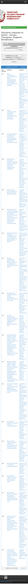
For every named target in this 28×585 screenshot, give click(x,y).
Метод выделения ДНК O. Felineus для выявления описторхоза (12, 465)
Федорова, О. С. (22, 111)
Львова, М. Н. (22, 135)
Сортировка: (9, 55)
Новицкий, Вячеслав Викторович (22, 151)
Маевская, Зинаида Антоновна (21, 246)
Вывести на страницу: (8, 59)
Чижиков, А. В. (22, 125)
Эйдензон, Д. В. (22, 290)
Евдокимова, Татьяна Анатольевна (22, 489)
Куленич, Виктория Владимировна (22, 433)
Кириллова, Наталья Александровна (22, 275)
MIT (19, 580)
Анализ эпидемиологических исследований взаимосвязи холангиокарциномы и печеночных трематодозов (12, 114)
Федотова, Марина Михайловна (22, 82)
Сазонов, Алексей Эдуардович (22, 142)
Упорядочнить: (9, 57)
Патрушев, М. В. (23, 464)
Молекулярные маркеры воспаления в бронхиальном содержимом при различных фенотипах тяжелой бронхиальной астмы (12, 497)
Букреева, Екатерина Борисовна (21, 533)
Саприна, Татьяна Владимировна (22, 447)
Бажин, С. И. (22, 289)
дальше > (23, 67)
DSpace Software (4, 580)
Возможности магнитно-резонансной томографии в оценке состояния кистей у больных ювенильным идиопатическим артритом (12, 237)
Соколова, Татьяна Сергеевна (21, 161)
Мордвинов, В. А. (23, 156)
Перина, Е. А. (22, 453)
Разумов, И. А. (22, 134)
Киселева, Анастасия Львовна (21, 353)
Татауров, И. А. (22, 127)
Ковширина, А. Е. (23, 79)
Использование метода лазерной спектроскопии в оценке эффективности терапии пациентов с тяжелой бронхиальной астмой (12, 388)
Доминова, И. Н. (22, 463)
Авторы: (19, 59)
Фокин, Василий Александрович (22, 413)
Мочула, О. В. (22, 280)
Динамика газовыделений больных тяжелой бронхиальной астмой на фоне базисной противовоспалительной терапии (12, 262)
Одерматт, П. (22, 103)
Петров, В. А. (22, 222)
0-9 (9, 43)
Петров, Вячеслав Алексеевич (21, 172)
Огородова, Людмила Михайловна (22, 106)
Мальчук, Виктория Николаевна (22, 321)
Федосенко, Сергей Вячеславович (22, 211)
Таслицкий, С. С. (23, 120)
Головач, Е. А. (22, 441)
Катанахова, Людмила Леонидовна (22, 123)
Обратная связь (8, 581)
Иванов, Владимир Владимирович (22, 451)
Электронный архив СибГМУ (9, 27)
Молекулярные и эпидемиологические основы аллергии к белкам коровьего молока (11, 478)
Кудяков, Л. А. (22, 95)
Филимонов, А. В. (23, 90)
